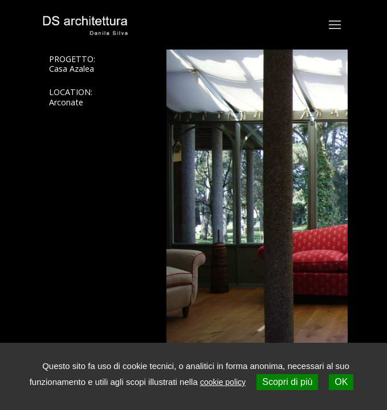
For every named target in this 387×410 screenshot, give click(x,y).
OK (341, 382)
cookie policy (223, 382)
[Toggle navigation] (335, 25)
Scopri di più (287, 382)
